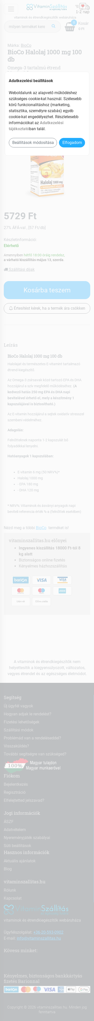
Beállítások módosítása (33, 142)
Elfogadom (72, 142)
